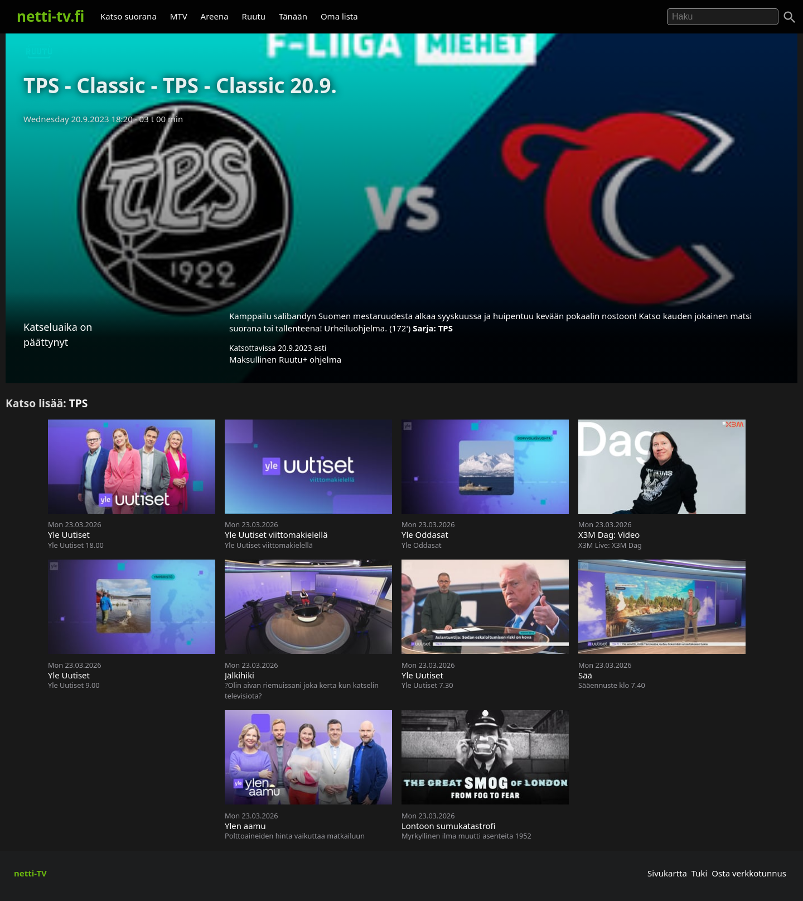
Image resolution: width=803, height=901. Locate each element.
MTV (178, 16)
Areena (215, 16)
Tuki (699, 873)
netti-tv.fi (50, 16)
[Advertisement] (401, 214)
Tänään (293, 16)
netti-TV (30, 873)
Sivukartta (667, 873)
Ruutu (254, 16)
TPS (445, 328)
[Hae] (722, 16)
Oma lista (339, 16)
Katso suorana (128, 16)
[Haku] (789, 17)
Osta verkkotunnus (749, 873)
